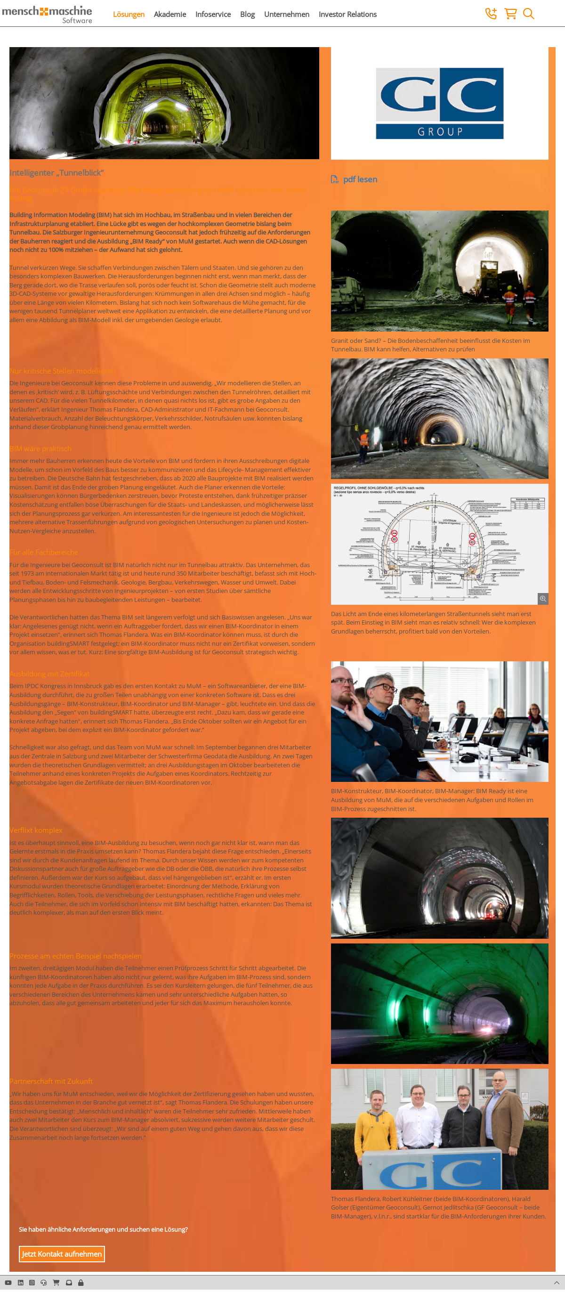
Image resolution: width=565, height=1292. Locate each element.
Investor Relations (348, 14)
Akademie (170, 14)
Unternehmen (286, 14)
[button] (80, 1282)
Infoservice (213, 14)
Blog (247, 14)
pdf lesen (354, 179)
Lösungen (129, 14)
